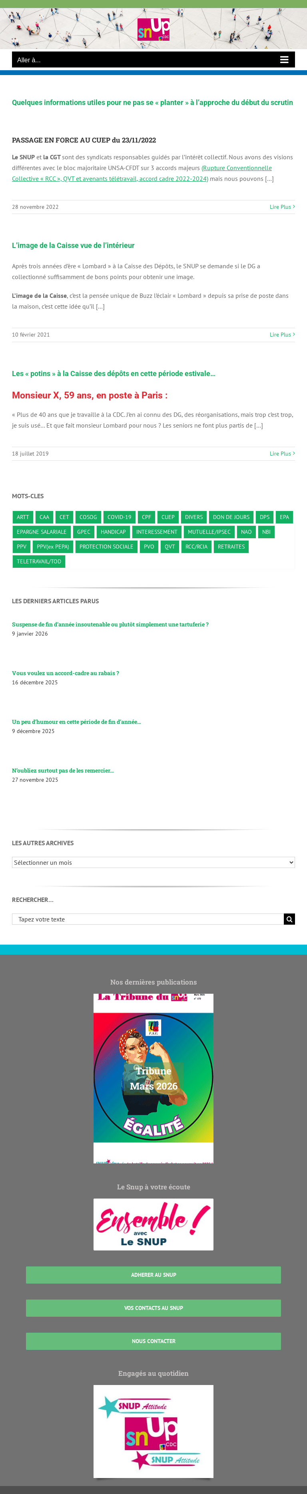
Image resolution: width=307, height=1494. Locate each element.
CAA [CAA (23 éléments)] (44, 517)
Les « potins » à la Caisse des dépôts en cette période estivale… (113, 373)
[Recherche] (289, 919)
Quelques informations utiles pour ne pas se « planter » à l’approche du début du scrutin (152, 102)
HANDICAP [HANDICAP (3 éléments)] (113, 531)
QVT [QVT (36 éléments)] (170, 546)
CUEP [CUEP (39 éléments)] (168, 517)
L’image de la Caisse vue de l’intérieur (73, 245)
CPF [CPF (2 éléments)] (146, 517)
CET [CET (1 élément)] (64, 517)
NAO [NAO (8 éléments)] (246, 531)
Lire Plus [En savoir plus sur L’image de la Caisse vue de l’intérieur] (280, 334)
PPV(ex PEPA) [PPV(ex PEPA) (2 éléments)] (53, 546)
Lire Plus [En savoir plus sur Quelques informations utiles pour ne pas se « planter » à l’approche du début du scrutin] (280, 206)
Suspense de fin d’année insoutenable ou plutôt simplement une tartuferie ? (110, 624)
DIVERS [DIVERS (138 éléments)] (194, 517)
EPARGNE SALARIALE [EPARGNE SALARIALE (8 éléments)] (42, 531)
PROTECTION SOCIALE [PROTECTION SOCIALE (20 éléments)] (107, 546)
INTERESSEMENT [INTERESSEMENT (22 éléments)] (156, 531)
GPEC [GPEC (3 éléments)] (83, 531)
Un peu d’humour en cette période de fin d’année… (76, 721)
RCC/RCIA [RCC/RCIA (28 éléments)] (196, 546)
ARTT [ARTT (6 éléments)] (23, 517)
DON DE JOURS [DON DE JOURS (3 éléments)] (231, 517)
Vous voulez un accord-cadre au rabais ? (65, 673)
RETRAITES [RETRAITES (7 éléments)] (231, 546)
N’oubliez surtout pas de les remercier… (63, 770)
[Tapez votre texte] (148, 919)
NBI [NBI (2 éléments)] (266, 531)
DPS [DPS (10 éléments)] (264, 517)
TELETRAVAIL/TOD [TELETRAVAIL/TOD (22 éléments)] (39, 561)
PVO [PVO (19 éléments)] (149, 546)
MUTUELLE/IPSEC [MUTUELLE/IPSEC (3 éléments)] (209, 531)
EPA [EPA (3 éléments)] (284, 517)
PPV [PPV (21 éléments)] (21, 546)
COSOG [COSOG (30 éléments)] (88, 517)
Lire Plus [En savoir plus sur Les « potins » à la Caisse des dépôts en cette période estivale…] (280, 453)
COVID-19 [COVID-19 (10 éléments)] (120, 517)
